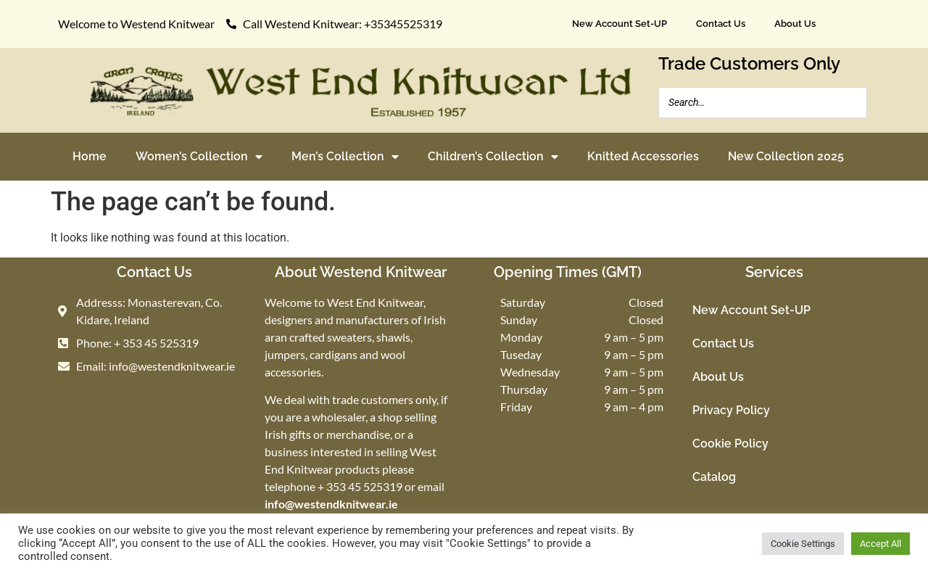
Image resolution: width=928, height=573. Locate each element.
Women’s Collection (199, 157)
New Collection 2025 (786, 156)
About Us (795, 23)
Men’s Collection (345, 157)
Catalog (714, 477)
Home (89, 156)
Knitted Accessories (643, 156)
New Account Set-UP (619, 23)
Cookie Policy (730, 443)
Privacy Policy (731, 410)
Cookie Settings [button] (803, 543)
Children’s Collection (493, 157)
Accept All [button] (880, 543)
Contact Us (720, 23)
